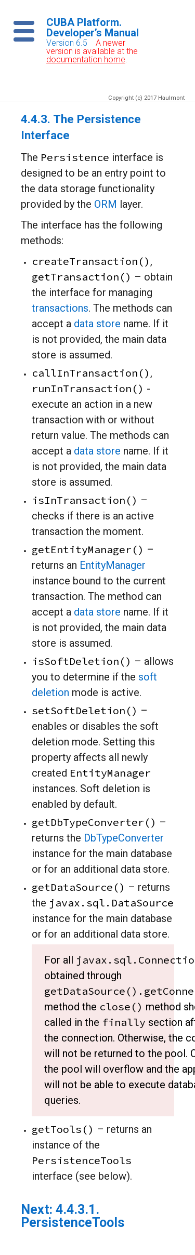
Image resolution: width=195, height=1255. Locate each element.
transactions (60, 308)
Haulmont (171, 98)
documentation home (85, 59)
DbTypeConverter (124, 838)
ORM (105, 204)
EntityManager (113, 565)
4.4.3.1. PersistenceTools (72, 1216)
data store (97, 323)
